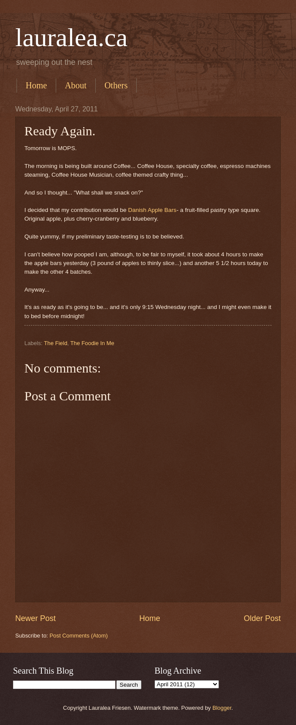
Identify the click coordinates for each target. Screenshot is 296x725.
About (76, 85)
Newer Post (35, 618)
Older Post (262, 618)
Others (116, 85)
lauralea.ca (71, 37)
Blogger (222, 708)
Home (36, 85)
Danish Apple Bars (152, 210)
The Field (55, 343)
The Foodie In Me (92, 343)
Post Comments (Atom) (79, 635)
